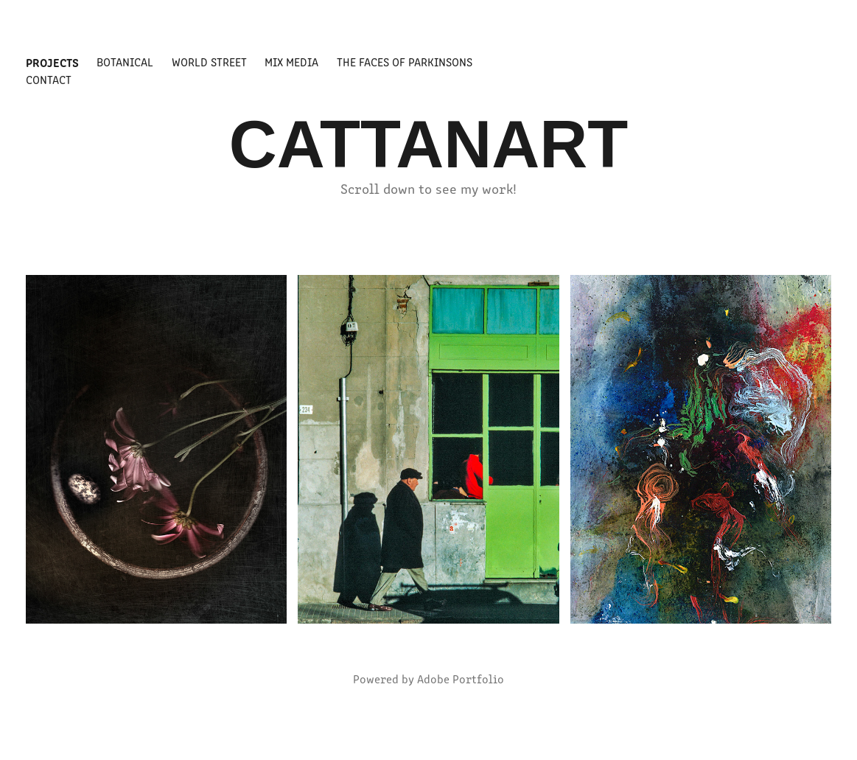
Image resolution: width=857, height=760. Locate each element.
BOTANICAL (125, 61)
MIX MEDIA (291, 61)
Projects (52, 62)
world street (209, 61)
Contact (48, 79)
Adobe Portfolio (460, 678)
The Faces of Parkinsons (404, 61)
